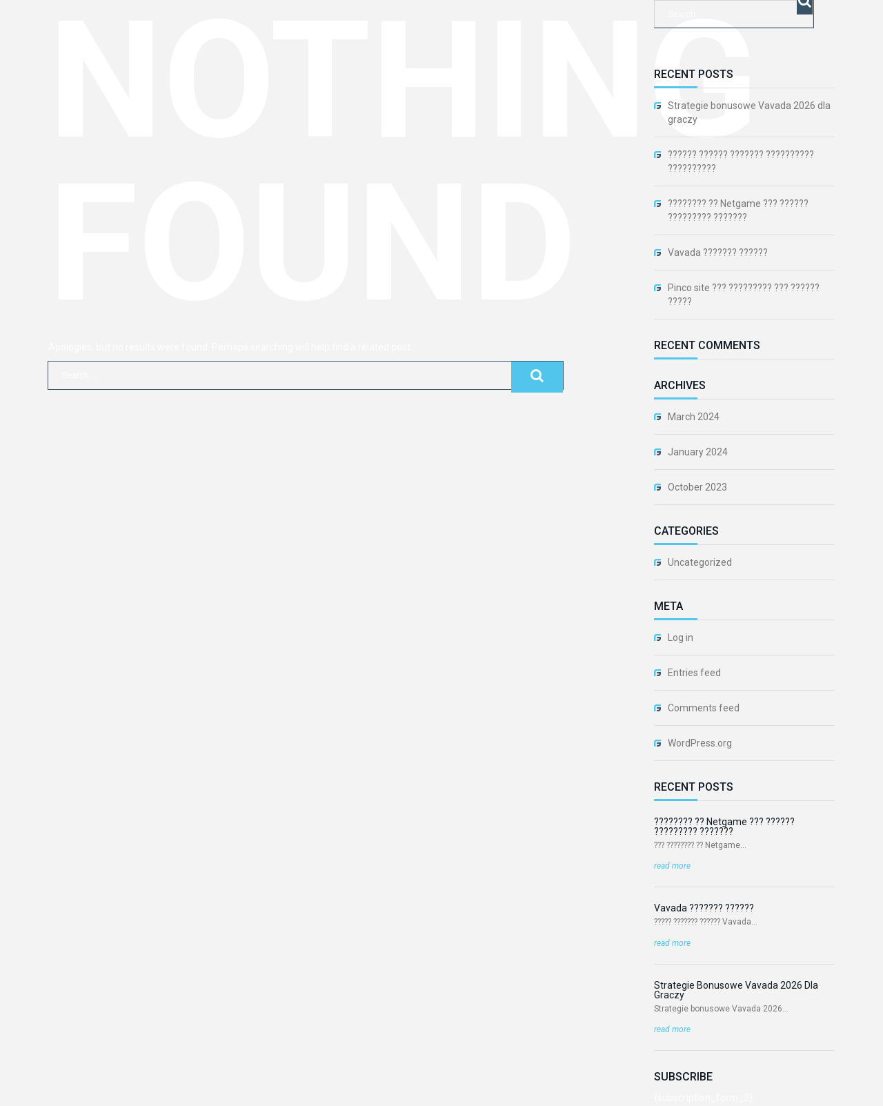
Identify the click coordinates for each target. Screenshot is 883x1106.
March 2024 (694, 416)
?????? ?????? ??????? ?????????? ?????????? (741, 161)
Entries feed (694, 672)
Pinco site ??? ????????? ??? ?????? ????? (744, 294)
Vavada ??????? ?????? (718, 252)
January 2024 (698, 451)
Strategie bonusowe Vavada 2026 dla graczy (749, 112)
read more (672, 866)
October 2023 (697, 487)
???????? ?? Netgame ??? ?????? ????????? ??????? (738, 210)
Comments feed (704, 707)
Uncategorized (700, 562)
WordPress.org (700, 743)
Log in (680, 637)
